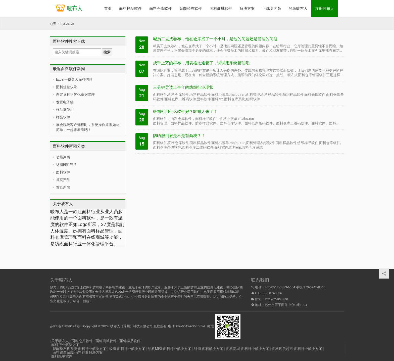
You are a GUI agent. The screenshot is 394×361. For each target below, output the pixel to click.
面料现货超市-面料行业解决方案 (297, 349)
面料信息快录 (66, 87)
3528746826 (273, 293)
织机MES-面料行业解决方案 (169, 349)
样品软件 (63, 117)
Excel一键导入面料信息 (74, 79)
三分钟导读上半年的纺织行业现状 (183, 87)
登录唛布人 (298, 8)
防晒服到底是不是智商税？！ (179, 135)
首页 (108, 8)
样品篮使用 (65, 110)
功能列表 (63, 157)
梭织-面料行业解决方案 (127, 349)
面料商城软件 (221, 8)
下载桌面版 (271, 8)
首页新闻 (63, 187)
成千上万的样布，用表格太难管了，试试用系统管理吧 (201, 63)
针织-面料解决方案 (208, 349)
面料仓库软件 (160, 8)
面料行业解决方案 (65, 345)
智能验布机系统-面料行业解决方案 (79, 349)
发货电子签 (65, 102)
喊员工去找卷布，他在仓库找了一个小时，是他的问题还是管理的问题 (215, 38)
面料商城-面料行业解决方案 (247, 349)
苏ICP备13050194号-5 (66, 326)
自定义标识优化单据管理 (75, 95)
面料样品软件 (130, 8)
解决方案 (247, 8)
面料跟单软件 (61, 356)
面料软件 (63, 172)
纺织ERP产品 (66, 165)
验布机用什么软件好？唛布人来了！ (185, 111)
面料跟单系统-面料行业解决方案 (78, 352)
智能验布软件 (190, 8)
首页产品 (63, 180)
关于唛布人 (60, 341)
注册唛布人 (324, 8)
